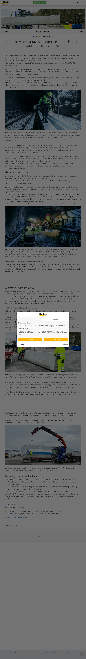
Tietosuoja (65, 344)
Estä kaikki (30, 339)
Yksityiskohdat (56, 319)
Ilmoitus (29, 319)
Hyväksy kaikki (56, 339)
